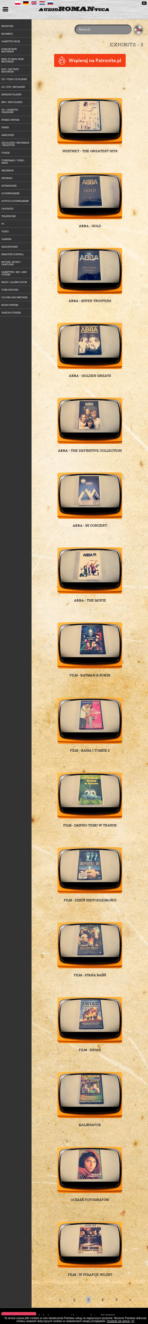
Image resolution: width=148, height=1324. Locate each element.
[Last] (130, 1299)
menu (6, 10)
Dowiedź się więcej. (119, 1321)
